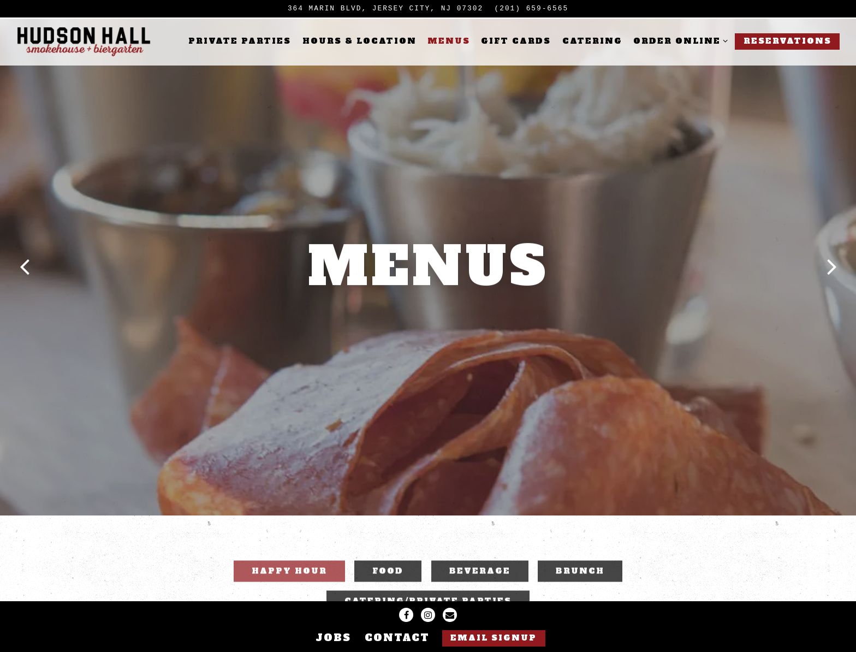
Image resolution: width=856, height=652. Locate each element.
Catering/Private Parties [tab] (428, 578)
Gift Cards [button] (516, 40)
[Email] (450, 615)
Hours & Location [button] (359, 40)
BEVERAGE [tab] (479, 547)
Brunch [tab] (580, 547)
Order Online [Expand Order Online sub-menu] (678, 40)
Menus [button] (448, 40)
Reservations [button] (787, 40)
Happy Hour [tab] (289, 547)
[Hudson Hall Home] (84, 41)
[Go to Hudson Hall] (385, 8)
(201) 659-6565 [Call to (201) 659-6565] (532, 8)
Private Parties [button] (239, 40)
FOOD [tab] (387, 547)
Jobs (333, 637)
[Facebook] (406, 615)
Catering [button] (592, 40)
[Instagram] (428, 615)
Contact (397, 637)
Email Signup (493, 637)
